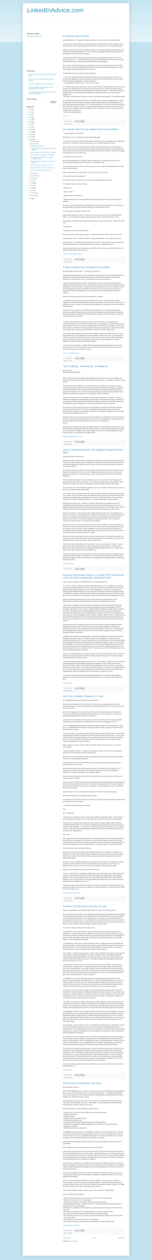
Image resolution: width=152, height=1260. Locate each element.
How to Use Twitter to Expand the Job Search (41, 84)
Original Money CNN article (71, 1225)
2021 (30, 119)
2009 (30, 198)
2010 (30, 139)
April (31, 188)
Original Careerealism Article (71, 893)
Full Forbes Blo (67, 563)
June (31, 183)
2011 (30, 136)
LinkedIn (70, 123)
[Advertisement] (65, 24)
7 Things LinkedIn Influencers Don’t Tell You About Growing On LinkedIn (40, 88)
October (32, 173)
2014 (30, 129)
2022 (30, 117)
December (33, 141)
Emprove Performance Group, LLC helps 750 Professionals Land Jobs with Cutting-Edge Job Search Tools (93, 576)
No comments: (69, 121)
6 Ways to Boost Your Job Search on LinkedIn (86, 267)
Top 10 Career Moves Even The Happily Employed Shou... (41, 158)
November (33, 144)
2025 (30, 109)
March (32, 190)
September (33, 176)
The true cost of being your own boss (82, 1083)
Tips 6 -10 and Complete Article (72, 254)
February (33, 193)
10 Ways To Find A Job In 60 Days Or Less (85, 906)
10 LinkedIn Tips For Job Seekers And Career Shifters (90, 129)
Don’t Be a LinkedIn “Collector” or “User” (83, 696)
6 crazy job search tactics (76, 36)
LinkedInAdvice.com (55, 10)
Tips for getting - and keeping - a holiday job (85, 366)
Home (94, 1238)
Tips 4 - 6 (66, 116)
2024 (30, 112)
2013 (30, 132)
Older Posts (121, 1238)
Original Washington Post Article (73, 436)
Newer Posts (67, 1238)
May (31, 185)
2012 (30, 134)
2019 (30, 124)
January (32, 195)
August (32, 178)
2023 (30, 114)
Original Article (67, 683)
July (31, 180)
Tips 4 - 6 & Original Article (71, 353)
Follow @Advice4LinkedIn (34, 36)
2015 (30, 127)
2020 (30, 122)
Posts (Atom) (74, 1241)
